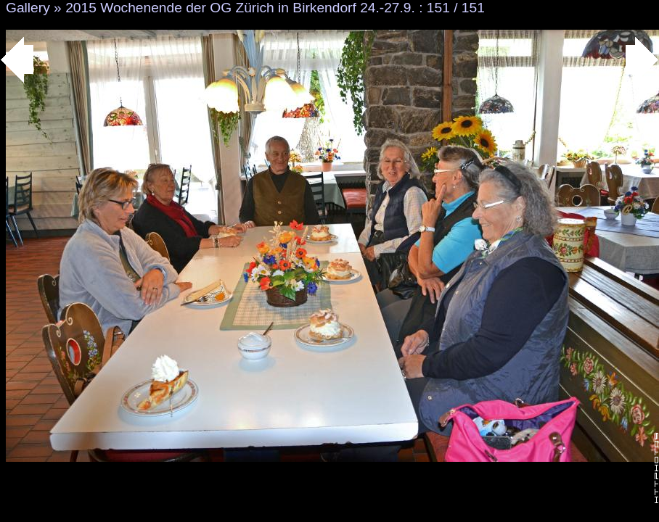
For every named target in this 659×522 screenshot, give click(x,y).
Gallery (28, 7)
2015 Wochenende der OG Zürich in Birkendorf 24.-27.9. (240, 7)
